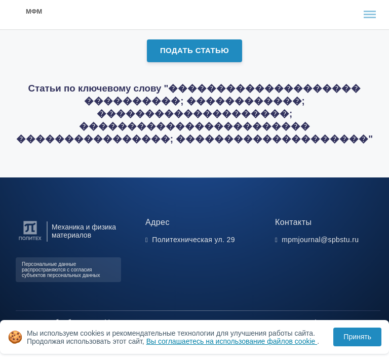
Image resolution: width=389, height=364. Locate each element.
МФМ (34, 11)
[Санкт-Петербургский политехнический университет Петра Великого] (30, 240)
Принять (357, 337)
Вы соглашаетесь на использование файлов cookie (232, 341)
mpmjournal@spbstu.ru (320, 240)
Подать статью (194, 50)
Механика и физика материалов (84, 231)
